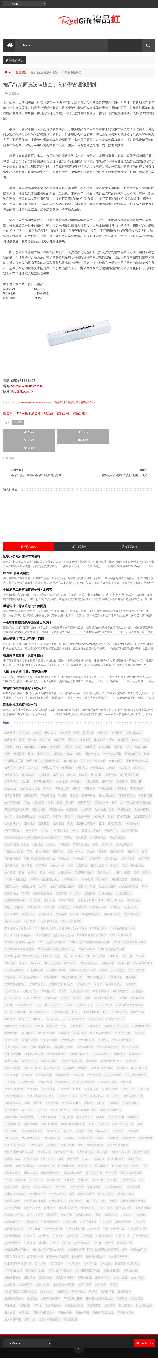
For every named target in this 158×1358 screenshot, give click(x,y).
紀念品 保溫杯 (107, 871)
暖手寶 (100, 1101)
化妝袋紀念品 (24, 989)
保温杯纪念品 (114, 968)
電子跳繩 (24, 1290)
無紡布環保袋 (85, 1136)
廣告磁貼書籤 (32, 1052)
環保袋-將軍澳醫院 (16, 558)
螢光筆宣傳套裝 (42, 878)
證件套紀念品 (82, 1227)
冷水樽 (123, 982)
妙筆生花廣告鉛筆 (100, 1017)
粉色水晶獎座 (86, 1178)
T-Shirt (42, 731)
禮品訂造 (79, 413)
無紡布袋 (102, 1136)
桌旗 (140, 1108)
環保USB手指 (46, 1150)
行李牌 (70, 787)
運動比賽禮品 (13, 1262)
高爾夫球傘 (88, 780)
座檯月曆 (58, 836)
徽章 (144, 836)
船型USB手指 (124, 1192)
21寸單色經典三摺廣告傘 (135, 787)
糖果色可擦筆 (126, 1178)
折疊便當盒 (111, 843)
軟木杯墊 (40, 1248)
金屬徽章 (67, 752)
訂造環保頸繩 (104, 1220)
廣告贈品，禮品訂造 (76, 1052)
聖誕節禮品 (11, 878)
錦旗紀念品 (28, 898)
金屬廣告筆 (33, 891)
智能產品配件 (85, 1101)
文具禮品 (85, 724)
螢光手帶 (66, 1199)
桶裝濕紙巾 (11, 1115)
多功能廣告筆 (124, 829)
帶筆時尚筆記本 (33, 1038)
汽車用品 (113, 1122)
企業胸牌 (10, 961)
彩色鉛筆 (27, 1059)
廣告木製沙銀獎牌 (111, 1045)
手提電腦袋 (62, 1066)
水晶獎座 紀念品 (31, 1122)
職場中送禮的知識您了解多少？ (24, 673)
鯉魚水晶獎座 (13, 1304)
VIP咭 (75, 815)
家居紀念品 (124, 794)
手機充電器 (105, 773)
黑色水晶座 (70, 1304)
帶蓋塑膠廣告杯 (56, 1038)
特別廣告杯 (48, 1143)
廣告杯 (36, 413)
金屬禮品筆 (79, 891)
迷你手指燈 (90, 1248)
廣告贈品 (10, 724)
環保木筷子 (101, 1150)
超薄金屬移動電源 (57, 1241)
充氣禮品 (81, 822)
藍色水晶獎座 (35, 1199)
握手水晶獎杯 (99, 850)
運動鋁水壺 (45, 1262)
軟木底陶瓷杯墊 (118, 1241)
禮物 (111, 724)
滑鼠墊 (57, 801)
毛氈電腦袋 (104, 857)
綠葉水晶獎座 (32, 1192)
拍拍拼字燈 (113, 1080)
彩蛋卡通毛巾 (44, 1059)
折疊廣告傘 (128, 843)
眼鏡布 (26, 1171)
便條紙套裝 (84, 968)
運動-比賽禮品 (112, 1255)
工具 (29, 836)
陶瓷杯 (9, 731)
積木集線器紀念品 (15, 1178)
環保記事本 (31, 1157)
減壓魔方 (52, 1129)
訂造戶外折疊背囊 (113, 1213)
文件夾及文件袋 (129, 759)
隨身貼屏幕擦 (112, 898)
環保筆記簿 (86, 864)
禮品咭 (82, 871)
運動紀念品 (133, 885)
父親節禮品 (31, 1143)
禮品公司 (63, 413)
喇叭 (95, 829)
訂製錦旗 (90, 878)
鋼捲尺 (114, 1269)
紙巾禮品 (91, 1185)
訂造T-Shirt (33, 1213)
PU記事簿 (10, 947)
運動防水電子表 (65, 1262)
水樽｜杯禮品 (122, 857)
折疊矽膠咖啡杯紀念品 (40, 1080)
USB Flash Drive (25, 731)
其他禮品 (37, 829)
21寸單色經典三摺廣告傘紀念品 (54, 919)
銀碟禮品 (115, 891)
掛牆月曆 (82, 850)
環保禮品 (123, 724)
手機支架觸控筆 (14, 1073)
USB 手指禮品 (60, 815)
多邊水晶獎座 (47, 1017)
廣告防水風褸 (139, 1052)
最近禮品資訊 (28, 531)
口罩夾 (69, 989)
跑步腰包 (49, 885)
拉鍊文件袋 (57, 850)
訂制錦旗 (141, 1199)
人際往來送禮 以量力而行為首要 (25, 656)
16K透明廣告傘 (98, 912)
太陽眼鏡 (63, 1017)
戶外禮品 (81, 752)
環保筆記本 (69, 864)
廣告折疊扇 (117, 836)
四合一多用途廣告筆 (31, 1003)
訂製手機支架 (88, 1206)
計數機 (43, 1227)
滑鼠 (81, 1129)
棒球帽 (80, 1115)
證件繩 (98, 1227)
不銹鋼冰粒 (111, 815)
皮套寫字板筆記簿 (15, 1164)
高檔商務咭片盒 (48, 905)
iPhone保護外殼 (142, 947)
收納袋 (115, 850)
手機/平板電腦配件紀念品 (39, 843)
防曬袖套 (61, 898)
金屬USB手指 (50, 752)
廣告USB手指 (75, 836)
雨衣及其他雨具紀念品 (99, 1283)
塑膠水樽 (107, 829)
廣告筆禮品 (11, 759)
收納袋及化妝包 (71, 1087)
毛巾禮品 (133, 1115)
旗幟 (30, 738)
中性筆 (104, 954)
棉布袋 (68, 1115)
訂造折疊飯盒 (13, 1220)
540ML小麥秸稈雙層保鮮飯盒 (22, 940)
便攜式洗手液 (38, 968)
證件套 (71, 759)
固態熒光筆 (95, 1003)
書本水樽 (133, 1101)
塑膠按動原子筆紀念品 (18, 1010)
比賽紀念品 (97, 752)
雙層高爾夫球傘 (50, 1283)
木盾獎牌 (44, 759)
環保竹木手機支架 (15, 864)
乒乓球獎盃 (118, 954)
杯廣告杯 (103, 1108)
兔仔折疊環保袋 (79, 975)
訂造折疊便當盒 (137, 1213)
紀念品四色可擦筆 (35, 1185)
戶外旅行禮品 (13, 843)
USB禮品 (90, 731)
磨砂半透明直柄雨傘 (62, 871)
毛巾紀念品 (11, 1122)
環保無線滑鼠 (120, 1150)
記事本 (54, 1227)
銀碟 (78, 731)
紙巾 (50, 787)
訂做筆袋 (126, 1199)
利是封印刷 (145, 780)
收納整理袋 (51, 1087)
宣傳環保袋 (11, 1024)
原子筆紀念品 (53, 989)
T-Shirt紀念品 (52, 947)
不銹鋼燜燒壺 (35, 954)
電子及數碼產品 (42, 766)
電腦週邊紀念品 (74, 1290)
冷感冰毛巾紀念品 (104, 982)
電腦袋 (74, 780)
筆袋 (92, 871)
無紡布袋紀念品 (120, 1136)
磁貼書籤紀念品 (42, 1171)
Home (8, 72)
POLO (69, 738)
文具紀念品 (92, 766)
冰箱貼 (51, 829)
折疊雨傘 (41, 850)
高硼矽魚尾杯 (126, 1297)
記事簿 (66, 1227)
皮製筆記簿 (53, 1164)
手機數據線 (79, 843)
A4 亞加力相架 (51, 940)
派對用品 (107, 766)
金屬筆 (62, 780)
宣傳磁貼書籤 (49, 1024)
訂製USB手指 (12, 1206)
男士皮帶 (111, 1157)
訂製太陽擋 (70, 1206)
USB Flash (141, 731)
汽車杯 (100, 1122)
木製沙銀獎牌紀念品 (73, 1108)
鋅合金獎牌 (11, 898)
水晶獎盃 (44, 801)
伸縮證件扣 (50, 961)
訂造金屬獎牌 (13, 1227)
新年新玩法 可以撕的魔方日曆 (23, 623)
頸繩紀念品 (114, 808)
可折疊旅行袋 (81, 829)
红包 (110, 801)
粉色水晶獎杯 (106, 1178)
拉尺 (83, 1080)
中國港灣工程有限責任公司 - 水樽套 (27, 574)
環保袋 (112, 752)
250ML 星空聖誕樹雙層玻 (91, 919)
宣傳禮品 (24, 717)
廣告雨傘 (32, 745)
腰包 (109, 1192)
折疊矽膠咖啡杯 (14, 1080)
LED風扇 (113, 940)
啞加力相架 (137, 996)
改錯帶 (89, 1087)
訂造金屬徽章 (124, 878)
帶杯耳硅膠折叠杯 (107, 1031)
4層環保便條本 (13, 815)
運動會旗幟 (131, 1255)
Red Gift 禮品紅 (89, 1350)
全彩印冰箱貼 (101, 975)
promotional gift (30, 773)
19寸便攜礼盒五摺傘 (123, 912)
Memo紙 (127, 940)
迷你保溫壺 (56, 1248)
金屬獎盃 (63, 891)
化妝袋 (9, 989)
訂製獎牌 (61, 878)
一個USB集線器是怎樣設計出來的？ (27, 607)
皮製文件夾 (36, 1164)
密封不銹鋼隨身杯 (40, 1031)
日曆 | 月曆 (66, 1101)
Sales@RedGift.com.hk (27, 386)
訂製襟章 (75, 878)
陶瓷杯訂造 (78, 1276)
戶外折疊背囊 (113, 1059)
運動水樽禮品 (115, 885)
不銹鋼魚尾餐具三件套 (82, 954)
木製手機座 (31, 1108)
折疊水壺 (143, 1073)
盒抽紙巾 (83, 1164)
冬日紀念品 (116, 745)
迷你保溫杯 (73, 1248)
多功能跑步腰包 (141, 1010)
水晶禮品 (58, 759)
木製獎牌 (121, 773)
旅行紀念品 (28, 759)
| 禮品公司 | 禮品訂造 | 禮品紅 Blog (73, 402)
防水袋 (74, 898)
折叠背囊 (95, 843)
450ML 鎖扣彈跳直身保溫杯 (129, 926)
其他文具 (137, 975)
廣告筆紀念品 (52, 1052)
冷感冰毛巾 (43, 738)
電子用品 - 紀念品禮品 (130, 1283)
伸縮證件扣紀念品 (71, 961)
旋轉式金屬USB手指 (84, 1094)
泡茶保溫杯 (145, 1122)
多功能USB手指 (14, 745)
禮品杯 (68, 731)
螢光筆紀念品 (84, 1199)
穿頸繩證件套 (38, 1178)
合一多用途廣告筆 (15, 996)
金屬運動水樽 (98, 891)
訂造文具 (29, 1220)
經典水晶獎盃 (13, 1192)
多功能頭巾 (11, 1017)
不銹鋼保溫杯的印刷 (17, 794)
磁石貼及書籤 (13, 780)
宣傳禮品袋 (67, 1024)
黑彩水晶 (29, 1304)
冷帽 (87, 982)
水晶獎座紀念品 (25, 801)
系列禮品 (33, 752)
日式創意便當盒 (46, 1101)
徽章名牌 (78, 1059)
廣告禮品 (50, 717)
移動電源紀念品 (113, 1171)
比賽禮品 (118, 1115)
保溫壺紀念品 (30, 975)
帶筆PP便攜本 (13, 1038)
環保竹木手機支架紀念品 (44, 864)
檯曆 (51, 857)
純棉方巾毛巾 (57, 1185)
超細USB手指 (125, 1227)
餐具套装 (29, 905)
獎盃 (7, 738)
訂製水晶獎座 (123, 1206)
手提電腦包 (45, 1066)
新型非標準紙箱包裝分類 (20, 689)
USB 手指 (69, 947)
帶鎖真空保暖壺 (78, 1038)
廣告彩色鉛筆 (49, 1045)
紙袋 (103, 1185)
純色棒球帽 (75, 1185)
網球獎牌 (49, 1192)
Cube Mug (11, 773)
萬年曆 (26, 878)
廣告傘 (7, 413)
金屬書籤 (58, 808)
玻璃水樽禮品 (116, 1143)
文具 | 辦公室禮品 (133, 850)
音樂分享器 (94, 1290)
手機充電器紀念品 (83, 1066)
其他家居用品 (98, 822)
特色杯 (69, 801)
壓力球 (39, 1010)
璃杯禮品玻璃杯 (25, 1150)
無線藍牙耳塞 (13, 1143)
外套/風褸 (105, 731)
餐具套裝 (10, 1297)
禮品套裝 (124, 752)
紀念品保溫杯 (13, 1185)
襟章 (98, 1199)
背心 (128, 731)
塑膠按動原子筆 (115, 1003)
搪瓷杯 (37, 1087)
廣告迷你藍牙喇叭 (102, 1052)
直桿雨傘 (98, 1164)
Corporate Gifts (73, 940)
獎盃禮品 (72, 1143)
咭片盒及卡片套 (104, 794)
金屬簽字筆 (25, 1269)
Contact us (144, 1327)
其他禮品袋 (50, 982)
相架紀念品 (128, 1164)
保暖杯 (98, 968)
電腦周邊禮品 (53, 1290)
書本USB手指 (116, 1101)
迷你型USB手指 (111, 738)
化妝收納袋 (137, 982)
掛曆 (70, 850)
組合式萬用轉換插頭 (133, 1185)
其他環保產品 (13, 982)
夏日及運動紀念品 (137, 745)
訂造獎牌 (72, 1220)
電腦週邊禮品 (132, 898)
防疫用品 (62, 1276)
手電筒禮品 (48, 1073)
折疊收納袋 (11, 850)
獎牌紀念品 (136, 773)
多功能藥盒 (94, 1010)
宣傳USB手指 (123, 1017)
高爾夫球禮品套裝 (103, 1297)
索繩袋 (114, 1185)
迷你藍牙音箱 (86, 885)
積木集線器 (133, 1171)
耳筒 (100, 1192)
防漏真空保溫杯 (86, 808)
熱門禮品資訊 (79, 531)
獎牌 (146, 724)
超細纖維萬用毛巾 (15, 885)
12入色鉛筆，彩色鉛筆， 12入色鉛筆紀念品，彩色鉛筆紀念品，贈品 (45, 912)
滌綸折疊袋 (67, 1129)
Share (48, 432)
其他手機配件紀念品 (17, 829)
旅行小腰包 (11, 1094)
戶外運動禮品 (27, 1066)
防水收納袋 (47, 1276)
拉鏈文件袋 (96, 1080)
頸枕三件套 (125, 1290)
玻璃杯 (86, 1143)
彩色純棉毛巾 (143, 794)
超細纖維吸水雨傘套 (17, 1234)
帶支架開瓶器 (85, 1031)
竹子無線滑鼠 (57, 1178)
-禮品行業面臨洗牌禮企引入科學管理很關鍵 (31, 402)
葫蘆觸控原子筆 (14, 1199)
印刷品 (83, 759)
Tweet (17, 432)
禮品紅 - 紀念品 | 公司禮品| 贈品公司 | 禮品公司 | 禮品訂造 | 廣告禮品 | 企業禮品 (83, 1344)
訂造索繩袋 (105, 878)
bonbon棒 (123, 947)
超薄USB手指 (138, 1234)
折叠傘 (77, 1073)
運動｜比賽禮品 (14, 891)
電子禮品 (10, 1290)
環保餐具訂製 (94, 1157)
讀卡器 (109, 1227)
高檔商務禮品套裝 (44, 1297)
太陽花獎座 (79, 1017)
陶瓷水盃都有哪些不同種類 (21, 541)
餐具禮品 (24, 1297)
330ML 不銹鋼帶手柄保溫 (19, 926)
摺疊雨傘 (110, 759)
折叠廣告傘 (91, 1073)
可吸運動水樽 (104, 989)
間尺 (70, 808)
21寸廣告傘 (132, 808)
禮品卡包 (61, 1171)
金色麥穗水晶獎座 (63, 1269)
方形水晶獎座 (130, 1087)
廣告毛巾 (10, 752)
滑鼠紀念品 (44, 1136)
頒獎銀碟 (109, 1290)
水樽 (21, 752)
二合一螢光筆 (136, 954)
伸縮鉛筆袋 (115, 961)
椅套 (90, 1115)
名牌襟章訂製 (60, 996)
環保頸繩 (122, 766)
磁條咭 (43, 871)
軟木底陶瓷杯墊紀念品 (18, 1248)
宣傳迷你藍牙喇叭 (123, 1024)
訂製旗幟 (105, 1206)
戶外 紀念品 (94, 1059)
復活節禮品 (62, 1059)
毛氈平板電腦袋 (84, 857)
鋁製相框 (100, 1269)
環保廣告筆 (84, 1150)
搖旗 (27, 1087)
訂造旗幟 (44, 1220)
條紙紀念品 (53, 1115)
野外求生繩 (85, 1262)
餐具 (114, 787)
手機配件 (32, 1073)
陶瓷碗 (93, 1276)
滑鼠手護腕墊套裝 (117, 1129)
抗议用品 (63, 1073)
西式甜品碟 (111, 1199)
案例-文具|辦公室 (123, 1108)
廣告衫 (118, 731)
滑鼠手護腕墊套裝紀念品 (19, 1136)
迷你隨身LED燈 (13, 1255)
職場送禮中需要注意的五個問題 (24, 591)
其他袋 (77, 982)
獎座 (61, 1143)
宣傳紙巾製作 (86, 1024)
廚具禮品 (119, 1038)
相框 (141, 1164)
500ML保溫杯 (86, 933)
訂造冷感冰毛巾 (75, 1213)
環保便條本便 (66, 1150)
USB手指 (22, 413)
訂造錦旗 (29, 1227)
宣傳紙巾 (76, 766)
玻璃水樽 (99, 1143)
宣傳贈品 (103, 1024)
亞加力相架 (39, 794)
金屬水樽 (49, 891)
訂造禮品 (21, 72)
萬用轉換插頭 (143, 1192)
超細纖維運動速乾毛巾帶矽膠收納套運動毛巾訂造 (97, 1234)
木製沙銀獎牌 (49, 1108)
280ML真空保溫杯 (120, 919)
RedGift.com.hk (22, 391)
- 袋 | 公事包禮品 (71, 905)
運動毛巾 (139, 752)
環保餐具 (100, 745)
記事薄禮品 (84, 787)
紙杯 (144, 871)
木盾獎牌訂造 (13, 1108)
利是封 (48, 773)
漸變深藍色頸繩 (64, 1136)
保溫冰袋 (131, 968)
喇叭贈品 (10, 1003)
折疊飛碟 (62, 1080)
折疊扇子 (143, 843)
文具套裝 (113, 1087)
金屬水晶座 (120, 1262)
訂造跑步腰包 (141, 1220)
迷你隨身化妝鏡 (35, 1255)
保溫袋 (62, 975)
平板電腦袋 (62, 773)
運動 (100, 885)
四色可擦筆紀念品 (74, 1003)
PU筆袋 (140, 940)
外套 (63, 1010)
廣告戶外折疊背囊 (71, 1045)
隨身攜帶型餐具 (91, 898)
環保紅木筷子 (140, 1150)
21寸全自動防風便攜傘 (18, 919)
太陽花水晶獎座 (14, 836)
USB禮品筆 (107, 947)
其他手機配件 (118, 822)
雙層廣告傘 (124, 1276)
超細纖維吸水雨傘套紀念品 (48, 1234)
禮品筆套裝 (77, 1171)
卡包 (38, 989)
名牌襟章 (86, 794)
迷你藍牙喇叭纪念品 (127, 1248)
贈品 (76, 717)
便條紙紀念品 (107, 780)
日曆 (21, 857)
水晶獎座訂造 (53, 1122)
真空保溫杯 (11, 871)
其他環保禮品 (32, 982)
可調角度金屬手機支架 (129, 989)
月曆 (42, 857)
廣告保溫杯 (11, 1045)
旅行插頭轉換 (13, 787)
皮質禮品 (69, 1164)
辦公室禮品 (92, 738)
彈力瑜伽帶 (11, 1059)
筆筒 (71, 1178)
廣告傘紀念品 (30, 1045)
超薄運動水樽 (35, 1241)
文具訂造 (85, 745)
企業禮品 (117, 717)
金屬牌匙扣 (137, 1262)
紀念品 (48, 413)
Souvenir (36, 947)
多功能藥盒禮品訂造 (116, 1010)
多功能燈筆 (77, 1010)
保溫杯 (136, 724)
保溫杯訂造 (48, 975)
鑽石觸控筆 (45, 898)
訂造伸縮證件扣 (53, 1213)
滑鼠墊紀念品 (95, 1129)
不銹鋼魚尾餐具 (56, 954)
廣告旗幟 (91, 1045)
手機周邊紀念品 (107, 1066)
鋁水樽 (26, 766)
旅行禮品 (10, 857)
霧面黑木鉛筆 (13, 905)
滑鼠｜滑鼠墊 (142, 857)
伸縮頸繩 (131, 961)
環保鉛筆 (102, 864)
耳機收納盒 (87, 1192)
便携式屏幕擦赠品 (15, 968)
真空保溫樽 (28, 871)
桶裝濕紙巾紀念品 (32, 1115)
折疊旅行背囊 (110, 1073)
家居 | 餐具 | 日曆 (15, 1031)
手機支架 (63, 843)
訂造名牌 (94, 1213)
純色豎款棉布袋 (128, 871)
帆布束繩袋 (42, 836)
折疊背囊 (27, 850)
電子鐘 (37, 1290)
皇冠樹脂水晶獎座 (131, 1157)
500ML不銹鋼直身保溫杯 (19, 933)
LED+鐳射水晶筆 (95, 940)
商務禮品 (55, 731)
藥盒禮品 (52, 1199)
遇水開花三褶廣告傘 (88, 1255)
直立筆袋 (112, 1164)
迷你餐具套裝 (13, 808)
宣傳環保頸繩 (30, 1024)
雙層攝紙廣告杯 (14, 1283)
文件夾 (100, 1087)
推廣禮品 (102, 717)
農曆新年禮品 (66, 885)
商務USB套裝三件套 (95, 996)
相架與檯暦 (83, 801)
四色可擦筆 (53, 1003)
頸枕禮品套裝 (144, 1290)
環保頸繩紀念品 (50, 1157)
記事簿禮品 (11, 766)
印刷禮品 (63, 829)
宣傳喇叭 (139, 1017)
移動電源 (38, 787)
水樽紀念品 (85, 1122)
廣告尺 (91, 836)
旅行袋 (43, 1094)
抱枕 (74, 1080)
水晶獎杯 (69, 1122)
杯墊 (91, 1108)
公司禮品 (64, 717)
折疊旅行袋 (128, 1073)
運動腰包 (29, 1262)
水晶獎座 (99, 724)
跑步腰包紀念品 (95, 1241)
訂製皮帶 (139, 1206)
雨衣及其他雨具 (73, 1283)
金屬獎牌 (10, 1269)
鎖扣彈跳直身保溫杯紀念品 (21, 1276)
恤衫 (79, 738)
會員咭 (32, 857)
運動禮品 (44, 808)
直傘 (27, 787)
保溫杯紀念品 (127, 780)
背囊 (59, 787)
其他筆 (65, 982)
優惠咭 (68, 822)
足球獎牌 (35, 885)
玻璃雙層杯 (134, 1143)
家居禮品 (19, 738)
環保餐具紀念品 (73, 1157)
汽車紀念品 (128, 1122)
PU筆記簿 (31, 815)
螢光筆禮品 (48, 780)
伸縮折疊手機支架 (29, 961)
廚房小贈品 (135, 1038)
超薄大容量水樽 (14, 1241)
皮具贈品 (136, 864)
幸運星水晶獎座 (101, 1038)
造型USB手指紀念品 (60, 1255)
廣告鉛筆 (122, 1052)
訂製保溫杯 (30, 1206)
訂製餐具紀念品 (14, 1213)
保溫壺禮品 (11, 975)
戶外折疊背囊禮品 (135, 1059)
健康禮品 (71, 794)
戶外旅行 (89, 773)
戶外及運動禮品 (50, 745)
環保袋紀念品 (13, 1157)
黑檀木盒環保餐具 (49, 1304)
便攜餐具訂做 (130, 815)
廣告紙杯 (132, 836)
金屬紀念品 (42, 1269)
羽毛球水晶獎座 (67, 1192)
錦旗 (146, 738)
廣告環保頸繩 (13, 1052)
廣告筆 (32, 724)
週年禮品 (29, 808)
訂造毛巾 (58, 1220)
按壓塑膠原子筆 (133, 1080)
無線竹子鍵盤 (142, 1136)
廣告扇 (103, 836)
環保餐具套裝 (119, 864)
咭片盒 (76, 996)
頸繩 (101, 808)
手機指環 (125, 1066)
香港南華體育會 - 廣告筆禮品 (23, 640)
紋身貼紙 (99, 801)
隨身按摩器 (107, 1276)
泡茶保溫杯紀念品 (15, 1129)
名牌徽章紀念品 (39, 996)
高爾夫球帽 (82, 1297)
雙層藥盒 (32, 1283)
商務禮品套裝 (119, 996)
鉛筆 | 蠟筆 (85, 1269)
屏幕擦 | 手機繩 (64, 1031)
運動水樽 (136, 766)
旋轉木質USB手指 (110, 1094)
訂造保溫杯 (123, 801)
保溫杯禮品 (56, 794)
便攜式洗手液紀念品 (61, 968)
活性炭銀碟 (36, 1129)
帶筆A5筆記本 (130, 1031)
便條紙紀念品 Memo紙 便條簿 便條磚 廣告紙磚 (32, 822)
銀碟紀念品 (130, 891)
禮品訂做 (45, 724)
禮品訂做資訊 (134, 717)
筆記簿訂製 (31, 780)
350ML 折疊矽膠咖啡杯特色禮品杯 (89, 926)
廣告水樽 (96, 759)
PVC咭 (44, 815)
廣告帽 (76, 773)
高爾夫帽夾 (65, 1297)
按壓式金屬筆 (13, 1087)
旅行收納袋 (28, 1094)
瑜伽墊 (9, 1150)
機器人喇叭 (103, 1115)
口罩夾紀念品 (85, 989)
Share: (23, 947)
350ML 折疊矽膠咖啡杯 (51, 926)
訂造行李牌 (122, 1220)
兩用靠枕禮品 (120, 975)
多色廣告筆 (28, 1017)
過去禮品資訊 (129, 531)
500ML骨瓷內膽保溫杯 (111, 933)
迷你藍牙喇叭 (142, 801)
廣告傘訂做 (70, 745)
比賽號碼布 (64, 857)
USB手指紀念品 (88, 947)
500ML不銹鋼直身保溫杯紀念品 (56, 933)
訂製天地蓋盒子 (50, 1206)
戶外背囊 (10, 1066)
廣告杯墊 (131, 1045)
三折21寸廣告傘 (91, 815)
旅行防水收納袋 (59, 1094)
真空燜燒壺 (11, 1171)
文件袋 (9, 801)
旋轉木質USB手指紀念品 (19, 1101)
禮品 (21, 724)
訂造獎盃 (87, 1220)
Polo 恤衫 (61, 766)
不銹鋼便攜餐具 (14, 954)
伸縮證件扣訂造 (95, 961)
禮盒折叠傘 (94, 1171)
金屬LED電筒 (102, 1262)
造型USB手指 (132, 738)
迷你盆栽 (106, 1248)
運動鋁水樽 (101, 787)
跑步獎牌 (77, 1241)
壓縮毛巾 (52, 1010)
